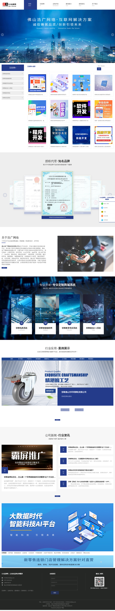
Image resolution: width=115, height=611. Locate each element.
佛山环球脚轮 (57, 553)
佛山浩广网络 (60, 608)
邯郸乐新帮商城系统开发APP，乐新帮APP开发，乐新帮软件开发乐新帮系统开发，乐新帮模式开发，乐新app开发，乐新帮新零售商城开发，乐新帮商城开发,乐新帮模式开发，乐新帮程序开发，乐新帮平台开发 (59, 117)
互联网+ (45, 4)
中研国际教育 (38, 553)
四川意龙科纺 (65, 553)
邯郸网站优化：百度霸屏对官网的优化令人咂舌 (83, 458)
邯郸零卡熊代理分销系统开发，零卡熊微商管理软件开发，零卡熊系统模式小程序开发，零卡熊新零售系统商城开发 (81, 91)
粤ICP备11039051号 (67, 607)
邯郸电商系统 (6, 73)
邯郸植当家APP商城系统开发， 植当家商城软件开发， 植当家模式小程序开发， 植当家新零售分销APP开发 (37, 91)
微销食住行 (79, 553)
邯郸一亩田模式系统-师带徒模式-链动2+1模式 (103, 117)
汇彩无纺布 (31, 553)
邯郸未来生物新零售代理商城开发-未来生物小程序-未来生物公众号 (103, 91)
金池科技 (24, 553)
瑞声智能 (10, 553)
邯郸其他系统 (6, 97)
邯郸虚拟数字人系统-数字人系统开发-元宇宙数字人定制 (81, 143)
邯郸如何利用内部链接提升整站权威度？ (81, 469)
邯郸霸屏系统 (6, 93)
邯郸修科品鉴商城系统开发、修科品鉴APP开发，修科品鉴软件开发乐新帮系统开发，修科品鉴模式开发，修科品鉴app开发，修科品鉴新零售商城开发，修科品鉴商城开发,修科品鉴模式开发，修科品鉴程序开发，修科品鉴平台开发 (37, 117)
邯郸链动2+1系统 (7, 88)
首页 (32, 4)
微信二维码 (106, 203)
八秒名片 (72, 553)
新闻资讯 (84, 4)
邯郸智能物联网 (7, 78)
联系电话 (106, 220)
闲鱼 (105, 211)
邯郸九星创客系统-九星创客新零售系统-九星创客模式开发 (103, 143)
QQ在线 (105, 207)
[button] (2, 34)
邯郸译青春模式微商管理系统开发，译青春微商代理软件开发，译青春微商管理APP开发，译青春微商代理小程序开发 (59, 91)
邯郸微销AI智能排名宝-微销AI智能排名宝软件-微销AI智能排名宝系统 (59, 143)
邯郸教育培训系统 (8, 83)
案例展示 (71, 4)
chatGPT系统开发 (48, 553)
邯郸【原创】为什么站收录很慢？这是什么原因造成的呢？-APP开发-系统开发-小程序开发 (90, 480)
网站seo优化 (86, 553)
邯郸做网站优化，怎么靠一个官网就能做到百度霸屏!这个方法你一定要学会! (30, 476)
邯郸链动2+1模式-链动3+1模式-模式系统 (37, 143)
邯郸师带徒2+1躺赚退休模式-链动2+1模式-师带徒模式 (81, 117)
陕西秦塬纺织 (17, 553)
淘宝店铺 (106, 215)
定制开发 (58, 4)
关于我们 (97, 4)
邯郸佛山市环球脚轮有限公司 (73, 389)
